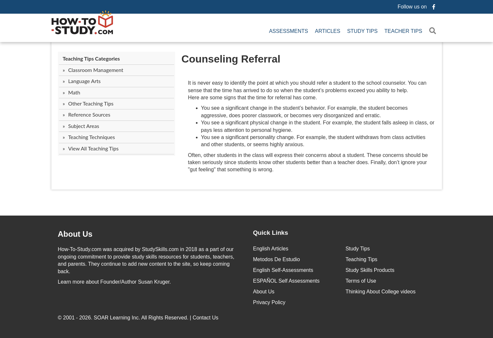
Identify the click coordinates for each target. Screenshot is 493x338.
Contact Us (206, 317)
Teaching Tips (361, 259)
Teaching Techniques (91, 137)
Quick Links (270, 232)
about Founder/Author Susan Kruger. (114, 282)
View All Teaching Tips (93, 148)
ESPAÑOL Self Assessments (286, 281)
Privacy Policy (269, 302)
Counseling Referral (231, 59)
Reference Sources (89, 114)
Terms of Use (361, 281)
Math (74, 92)
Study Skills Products (370, 270)
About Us (264, 291)
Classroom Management (95, 70)
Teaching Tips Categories (91, 58)
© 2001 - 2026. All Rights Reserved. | (139, 317)
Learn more (71, 282)
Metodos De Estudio (276, 259)
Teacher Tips (403, 31)
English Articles (271, 248)
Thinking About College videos (381, 291)
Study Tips (362, 31)
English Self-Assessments (283, 270)
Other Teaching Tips (90, 103)
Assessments (288, 31)
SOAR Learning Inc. (117, 317)
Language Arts (84, 81)
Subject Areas (83, 126)
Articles (327, 31)
